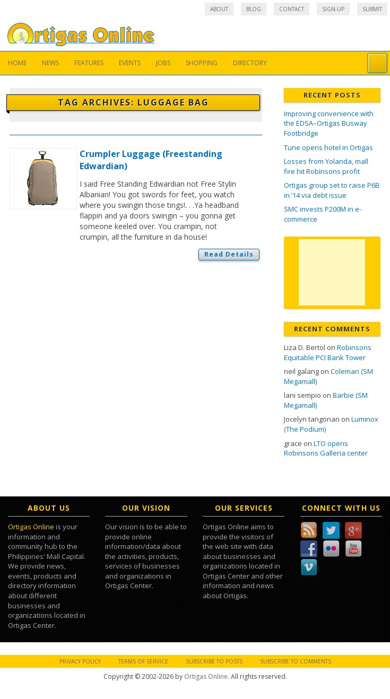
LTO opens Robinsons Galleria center (326, 448)
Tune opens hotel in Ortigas (328, 147)
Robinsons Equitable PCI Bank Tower (327, 352)
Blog (253, 9)
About (219, 9)
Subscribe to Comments (295, 661)
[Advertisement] (332, 272)
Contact (291, 9)
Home (17, 62)
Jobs (163, 62)
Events (130, 62)
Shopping (202, 62)
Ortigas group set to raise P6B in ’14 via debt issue (331, 190)
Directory (250, 62)
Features (88, 62)
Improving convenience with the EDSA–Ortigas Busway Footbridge (329, 123)
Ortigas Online (31, 526)
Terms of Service (143, 661)
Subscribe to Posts (214, 661)
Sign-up (333, 9)
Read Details (229, 254)
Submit (372, 9)
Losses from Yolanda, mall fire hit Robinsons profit (326, 166)
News (50, 62)
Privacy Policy (80, 661)
